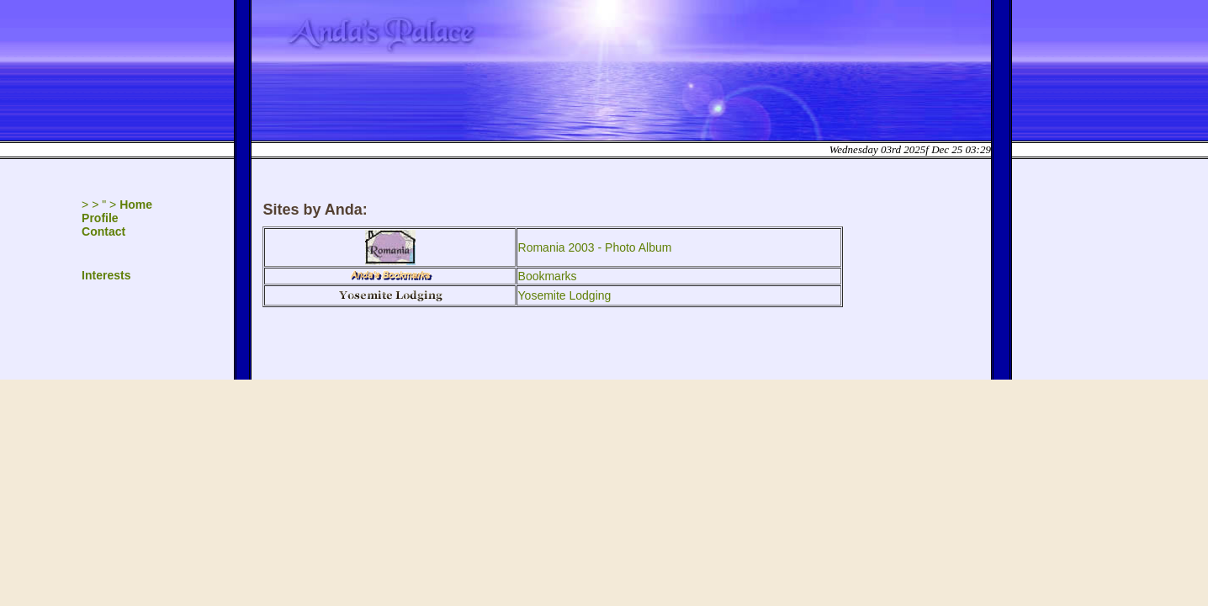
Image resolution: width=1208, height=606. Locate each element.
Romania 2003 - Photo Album (595, 247)
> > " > (117, 204)
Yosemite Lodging (565, 295)
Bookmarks (547, 276)
